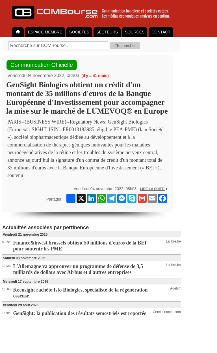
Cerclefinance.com (167, 312)
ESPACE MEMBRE (45, 32)
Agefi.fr (175, 288)
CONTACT (160, 32)
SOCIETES (79, 32)
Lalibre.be (173, 241)
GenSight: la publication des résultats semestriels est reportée (79, 313)
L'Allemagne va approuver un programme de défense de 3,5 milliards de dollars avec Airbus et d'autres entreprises (78, 269)
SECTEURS (107, 32)
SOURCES (134, 32)
